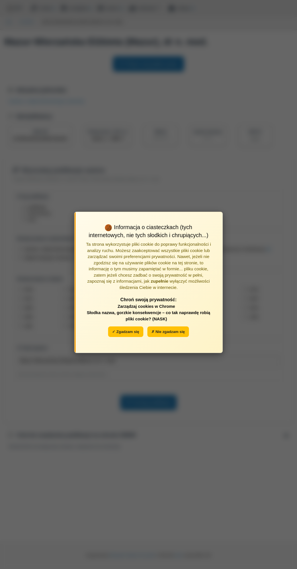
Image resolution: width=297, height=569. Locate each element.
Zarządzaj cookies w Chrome (146, 306)
